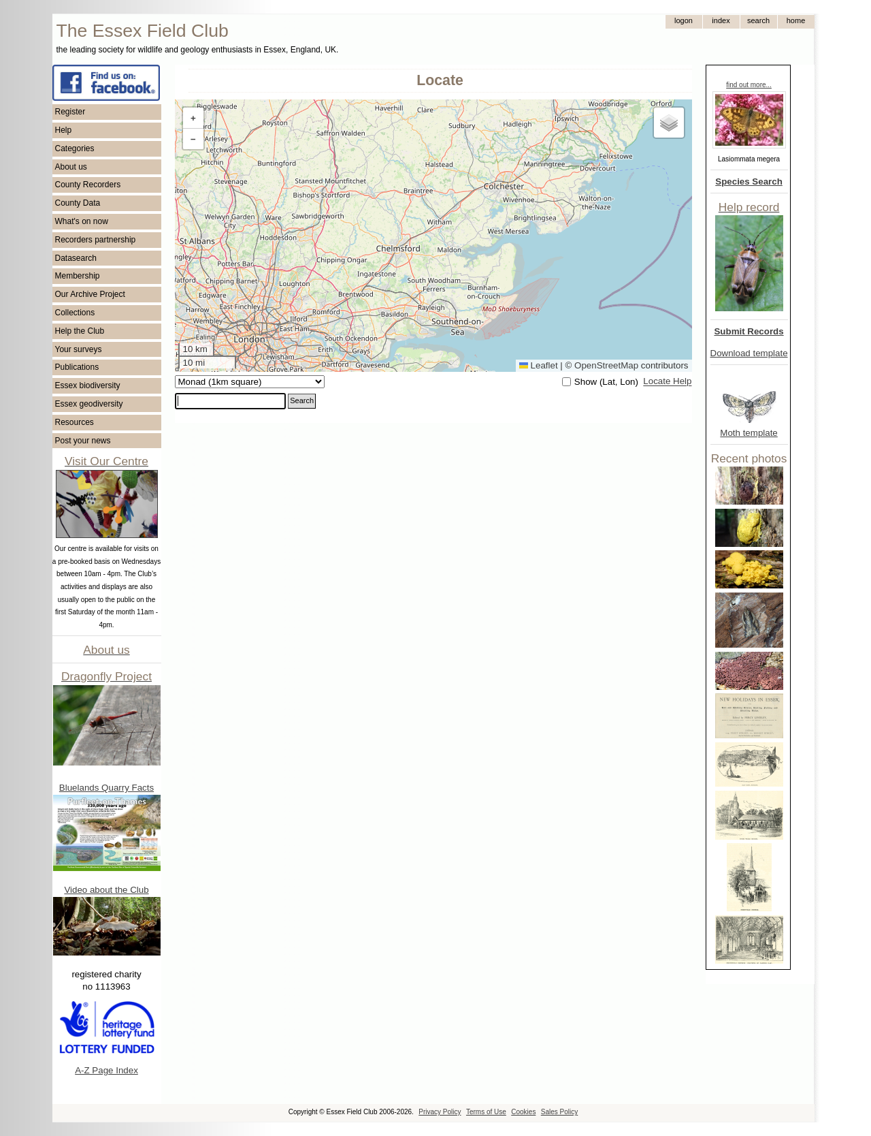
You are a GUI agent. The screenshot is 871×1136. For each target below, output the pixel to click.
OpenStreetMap (606, 365)
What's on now (81, 221)
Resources (74, 422)
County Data (78, 203)
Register (70, 111)
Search (302, 400)
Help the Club (80, 331)
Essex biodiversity (87, 385)
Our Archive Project (90, 294)
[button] (193, 118)
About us (71, 167)
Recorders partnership (95, 239)
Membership (77, 276)
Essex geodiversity (89, 404)
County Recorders (88, 184)
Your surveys (78, 349)
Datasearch (76, 258)
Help (63, 130)
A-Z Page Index (106, 1070)
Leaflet (538, 365)
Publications (77, 367)
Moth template (748, 433)
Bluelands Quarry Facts (106, 788)
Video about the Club (106, 890)
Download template (749, 353)
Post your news (83, 440)
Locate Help (667, 382)
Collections (75, 312)
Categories (75, 148)
